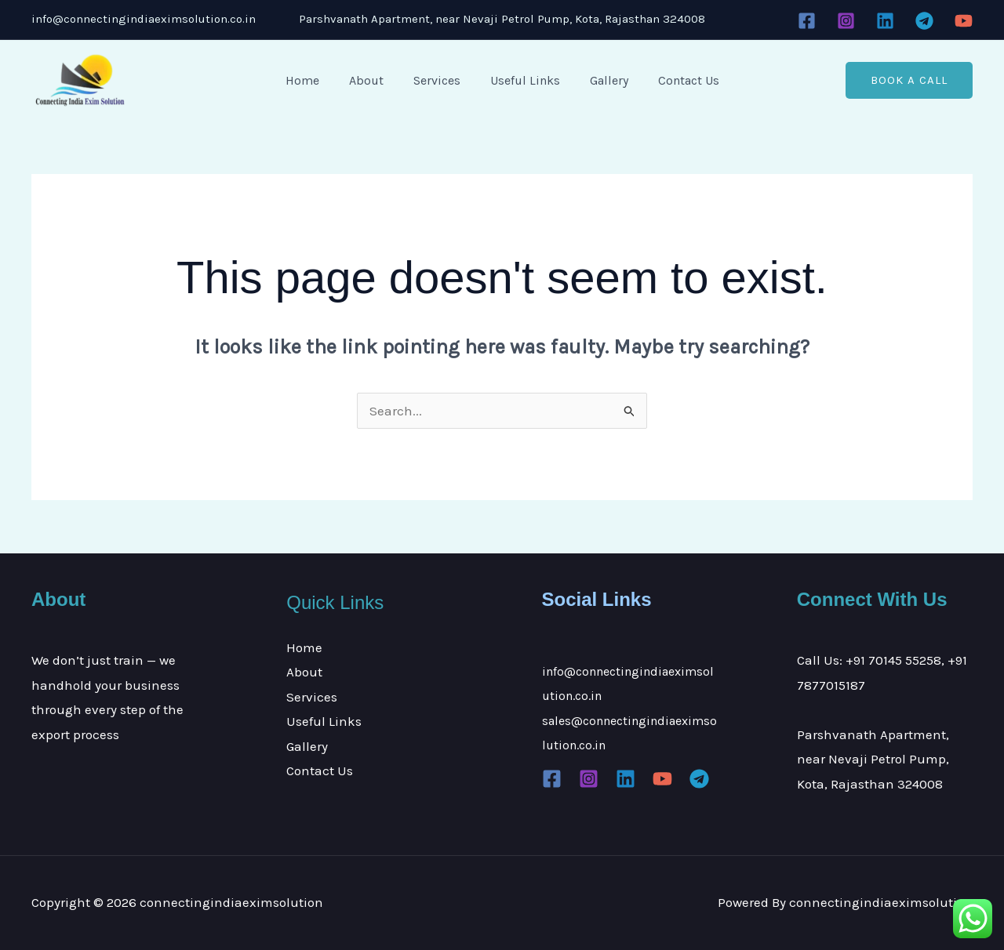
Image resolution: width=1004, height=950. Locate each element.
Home (314, 80)
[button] (909, 80)
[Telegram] (924, 21)
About (373, 80)
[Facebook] (807, 21)
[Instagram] (846, 21)
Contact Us (677, 80)
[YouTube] (964, 21)
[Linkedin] (885, 21)
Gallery (602, 80)
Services (439, 80)
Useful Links (523, 80)
